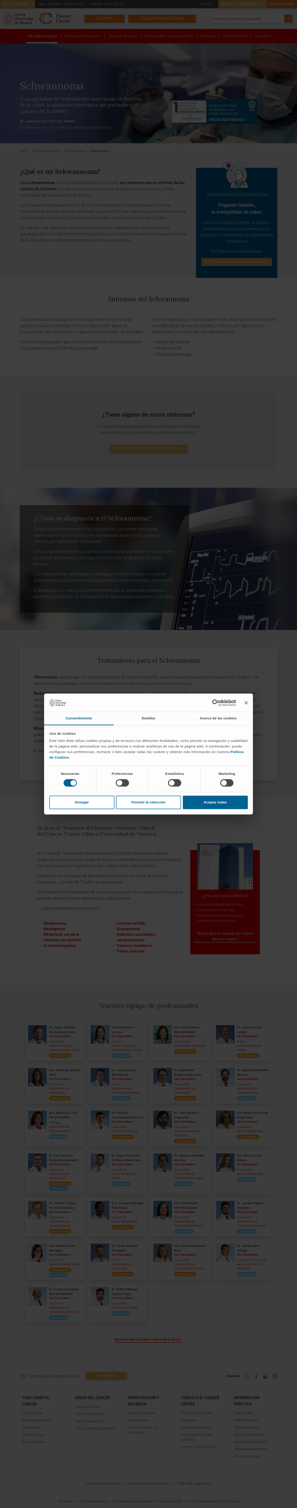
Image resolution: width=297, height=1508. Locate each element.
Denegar (82, 802)
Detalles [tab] (148, 718)
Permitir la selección (148, 802)
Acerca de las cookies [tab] (218, 718)
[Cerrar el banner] (246, 702)
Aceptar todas (215, 802)
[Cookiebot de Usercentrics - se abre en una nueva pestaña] (215, 702)
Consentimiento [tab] (79, 718)
